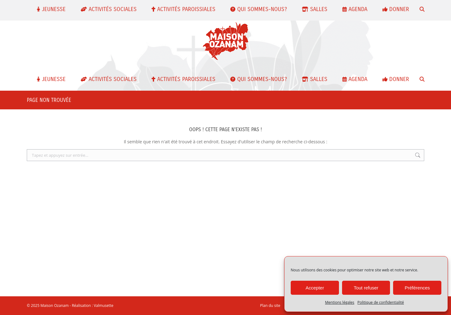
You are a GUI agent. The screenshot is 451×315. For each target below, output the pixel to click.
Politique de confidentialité (380, 302)
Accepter (315, 287)
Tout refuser (366, 287)
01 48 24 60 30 (101, 7)
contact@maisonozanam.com (153, 7)
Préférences (417, 287)
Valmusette (103, 305)
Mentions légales (339, 302)
